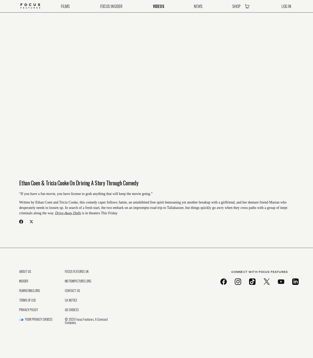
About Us (25, 271)
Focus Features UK (77, 271)
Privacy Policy (28, 309)
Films (65, 6)
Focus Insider (111, 6)
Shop (236, 6)
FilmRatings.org (29, 290)
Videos (158, 6)
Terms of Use (27, 300)
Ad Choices (72, 309)
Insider (23, 281)
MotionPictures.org (78, 281)
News (198, 6)
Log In (286, 6)
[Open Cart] (247, 6)
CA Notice (71, 300)
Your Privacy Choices (38, 319)
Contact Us (72, 290)
